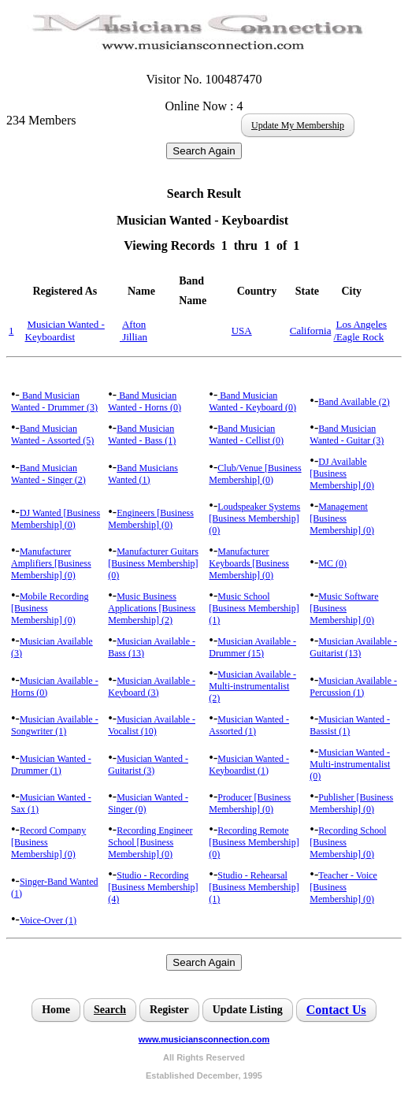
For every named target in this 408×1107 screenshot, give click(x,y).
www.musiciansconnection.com (204, 1039)
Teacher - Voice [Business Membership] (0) (343, 887)
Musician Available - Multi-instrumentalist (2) (252, 686)
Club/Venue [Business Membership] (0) (255, 473)
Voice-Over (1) (48, 920)
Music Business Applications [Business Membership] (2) (151, 608)
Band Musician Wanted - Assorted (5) (52, 434)
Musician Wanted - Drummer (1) (51, 764)
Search (110, 1010)
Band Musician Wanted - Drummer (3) (54, 401)
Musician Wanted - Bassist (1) (350, 725)
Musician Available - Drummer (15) (252, 647)
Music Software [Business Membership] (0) (344, 608)
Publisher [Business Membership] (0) (351, 803)
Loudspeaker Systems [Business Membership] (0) (254, 518)
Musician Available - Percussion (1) (353, 686)
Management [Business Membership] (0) (342, 518)
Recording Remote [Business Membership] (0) (254, 842)
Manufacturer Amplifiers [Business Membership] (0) (51, 563)
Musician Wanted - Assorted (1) (249, 725)
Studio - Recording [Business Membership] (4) (153, 887)
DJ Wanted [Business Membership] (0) (55, 518)
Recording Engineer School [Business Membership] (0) (150, 842)
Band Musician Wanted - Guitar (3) (347, 434)
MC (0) (332, 563)
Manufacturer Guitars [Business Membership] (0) (153, 563)
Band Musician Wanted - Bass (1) (142, 434)
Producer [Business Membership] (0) (250, 803)
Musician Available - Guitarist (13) (353, 647)
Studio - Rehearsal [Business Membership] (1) (254, 887)
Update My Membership (297, 125)
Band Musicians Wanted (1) (143, 473)
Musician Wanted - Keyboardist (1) (249, 764)
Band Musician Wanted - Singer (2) (48, 473)
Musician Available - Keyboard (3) (151, 686)
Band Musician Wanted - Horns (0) (144, 401)
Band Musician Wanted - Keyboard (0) (252, 401)
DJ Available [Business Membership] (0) (342, 473)
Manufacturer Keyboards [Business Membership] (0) (249, 563)
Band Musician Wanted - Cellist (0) (246, 434)
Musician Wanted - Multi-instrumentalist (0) (350, 764)
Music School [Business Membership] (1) (254, 608)
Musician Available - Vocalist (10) (151, 725)
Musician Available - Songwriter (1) (54, 725)
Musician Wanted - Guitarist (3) (148, 764)
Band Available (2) (353, 401)
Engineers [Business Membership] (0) (151, 518)
